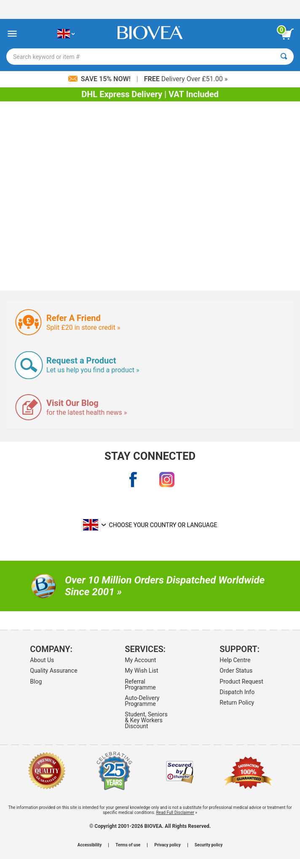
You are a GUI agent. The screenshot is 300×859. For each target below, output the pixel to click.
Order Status (236, 670)
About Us (42, 660)
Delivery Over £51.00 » (186, 79)
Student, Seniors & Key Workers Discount (146, 720)
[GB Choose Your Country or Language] (66, 34)
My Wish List (141, 670)
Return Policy (237, 702)
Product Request (241, 681)
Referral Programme (140, 684)
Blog (36, 681)
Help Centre (235, 660)
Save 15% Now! (100, 79)
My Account (140, 660)
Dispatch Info (237, 692)
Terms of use (127, 845)
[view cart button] (287, 34)
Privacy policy (167, 845)
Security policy (208, 845)
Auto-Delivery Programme (142, 701)
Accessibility (90, 845)
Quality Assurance (53, 670)
